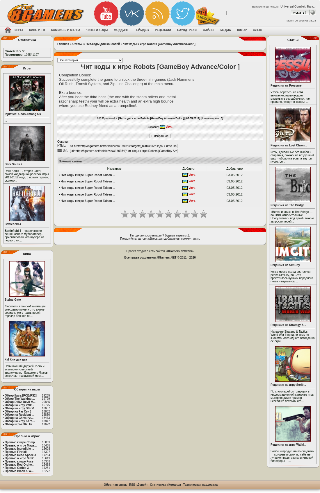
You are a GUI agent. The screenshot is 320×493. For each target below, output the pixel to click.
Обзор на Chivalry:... (19, 418)
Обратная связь (115, 484)
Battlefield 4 (13, 224)
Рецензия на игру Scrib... (288, 384)
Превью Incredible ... (19, 448)
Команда (174, 484)
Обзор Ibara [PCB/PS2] (21, 395)
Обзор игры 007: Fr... (19, 424)
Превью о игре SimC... (21, 458)
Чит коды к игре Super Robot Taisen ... (88, 175)
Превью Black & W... (19, 471)
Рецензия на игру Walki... (288, 444)
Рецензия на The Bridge (287, 205)
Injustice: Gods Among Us (23, 114)
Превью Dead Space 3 (20, 455)
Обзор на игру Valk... (19, 405)
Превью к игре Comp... (21, 442)
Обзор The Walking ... (20, 398)
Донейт (142, 484)
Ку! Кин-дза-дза (16, 359)
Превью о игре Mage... (21, 445)
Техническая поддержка (200, 484)
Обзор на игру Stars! (19, 408)
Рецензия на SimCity (285, 265)
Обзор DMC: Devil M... (20, 402)
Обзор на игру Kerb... (20, 421)
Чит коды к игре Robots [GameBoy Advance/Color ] (159, 44)
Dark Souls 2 (13, 164)
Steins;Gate (13, 299)
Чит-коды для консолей (103, 44)
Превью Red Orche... (19, 464)
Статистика (158, 484)
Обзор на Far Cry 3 (18, 411)
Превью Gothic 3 (17, 467)
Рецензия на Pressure (286, 85)
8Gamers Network (179, 251)
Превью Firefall (15, 451)
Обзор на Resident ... (19, 414)
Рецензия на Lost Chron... (289, 145)
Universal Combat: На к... (297, 6)
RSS (132, 484)
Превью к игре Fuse (19, 461)
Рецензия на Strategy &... (288, 325)
